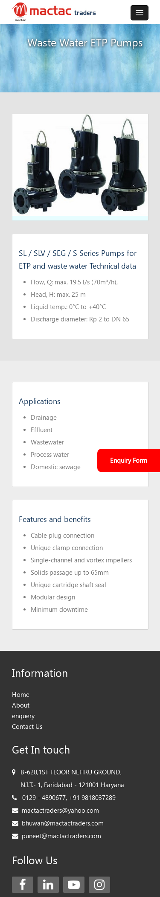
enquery (23, 716)
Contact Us (27, 726)
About (20, 705)
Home (20, 695)
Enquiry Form (128, 460)
